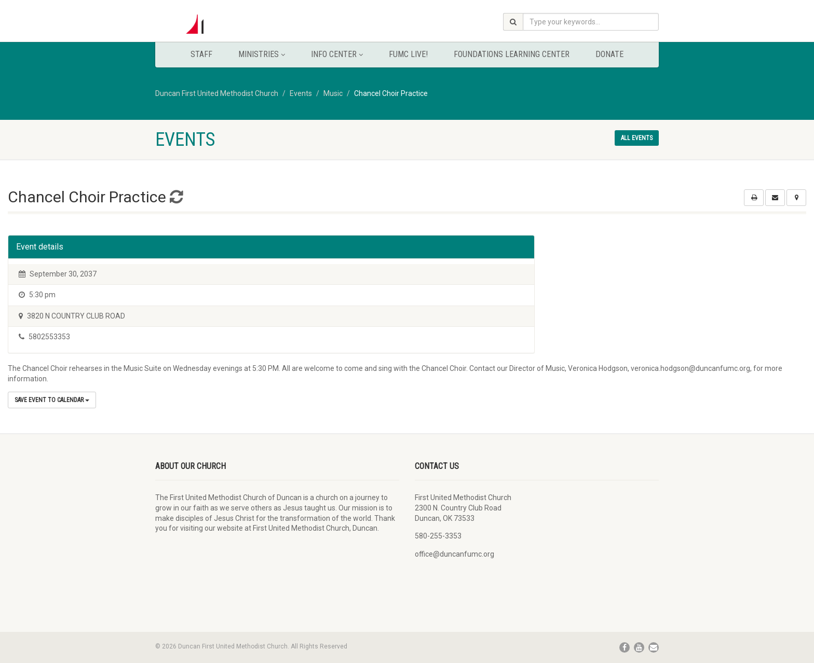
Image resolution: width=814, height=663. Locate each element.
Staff (201, 54)
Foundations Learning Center (511, 54)
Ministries (261, 54)
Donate (609, 54)
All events (637, 138)
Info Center (337, 54)
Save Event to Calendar (52, 400)
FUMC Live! (408, 54)
